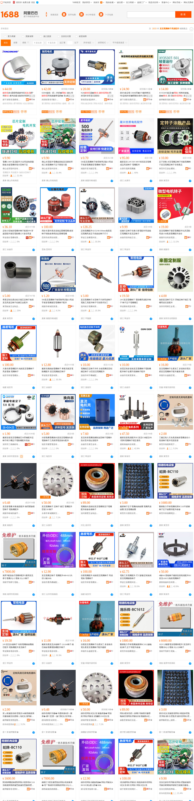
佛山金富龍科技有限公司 (11, 168)
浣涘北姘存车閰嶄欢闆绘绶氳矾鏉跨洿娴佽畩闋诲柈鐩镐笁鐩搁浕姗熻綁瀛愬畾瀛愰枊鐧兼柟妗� (175, 784)
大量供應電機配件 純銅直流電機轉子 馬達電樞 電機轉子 (18, 370)
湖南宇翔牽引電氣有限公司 (11, 582)
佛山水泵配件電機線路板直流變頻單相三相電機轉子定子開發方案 (57, 163)
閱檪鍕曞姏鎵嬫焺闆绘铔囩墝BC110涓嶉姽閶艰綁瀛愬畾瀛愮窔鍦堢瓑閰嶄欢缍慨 (19, 784)
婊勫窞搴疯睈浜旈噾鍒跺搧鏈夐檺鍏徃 (129, 720)
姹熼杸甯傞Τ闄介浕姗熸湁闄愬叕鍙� (50, 99)
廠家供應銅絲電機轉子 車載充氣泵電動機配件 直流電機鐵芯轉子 (57, 370)
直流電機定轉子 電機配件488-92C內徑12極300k (57, 576)
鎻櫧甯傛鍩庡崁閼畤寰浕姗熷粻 (50, 720)
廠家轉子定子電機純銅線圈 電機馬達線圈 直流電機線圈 (135, 508)
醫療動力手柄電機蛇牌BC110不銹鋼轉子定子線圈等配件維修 (174, 508)
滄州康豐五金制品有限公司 (90, 513)
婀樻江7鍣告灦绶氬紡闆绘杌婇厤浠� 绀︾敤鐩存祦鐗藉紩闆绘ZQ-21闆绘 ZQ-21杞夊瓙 (57, 784)
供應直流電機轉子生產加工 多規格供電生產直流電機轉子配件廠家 (96, 645)
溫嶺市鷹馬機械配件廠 (50, 582)
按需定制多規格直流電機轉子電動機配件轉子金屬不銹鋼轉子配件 (135, 370)
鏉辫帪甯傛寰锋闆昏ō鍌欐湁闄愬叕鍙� (11, 789)
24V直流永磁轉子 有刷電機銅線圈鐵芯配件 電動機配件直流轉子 (18, 645)
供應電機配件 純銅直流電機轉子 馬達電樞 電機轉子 (97, 576)
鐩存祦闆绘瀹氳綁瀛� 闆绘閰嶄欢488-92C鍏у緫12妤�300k (97, 783)
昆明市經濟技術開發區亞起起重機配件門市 (50, 237)
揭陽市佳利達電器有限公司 (168, 237)
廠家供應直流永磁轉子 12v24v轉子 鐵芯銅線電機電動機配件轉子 (58, 645)
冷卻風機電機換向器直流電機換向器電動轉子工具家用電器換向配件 (57, 439)
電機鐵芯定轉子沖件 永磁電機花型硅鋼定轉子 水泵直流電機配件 (96, 370)
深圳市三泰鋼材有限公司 (11, 444)
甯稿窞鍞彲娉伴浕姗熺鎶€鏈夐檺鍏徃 (90, 99)
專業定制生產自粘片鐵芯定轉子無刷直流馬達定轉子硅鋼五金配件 (18, 301)
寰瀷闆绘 (46, 103)
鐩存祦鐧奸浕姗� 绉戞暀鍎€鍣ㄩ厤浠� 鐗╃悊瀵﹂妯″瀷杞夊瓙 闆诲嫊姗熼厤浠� (57, 715)
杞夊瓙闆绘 (28, 103)
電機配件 (6, 172)
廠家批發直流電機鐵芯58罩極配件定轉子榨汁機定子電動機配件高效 (18, 439)
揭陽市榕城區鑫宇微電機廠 (11, 513)
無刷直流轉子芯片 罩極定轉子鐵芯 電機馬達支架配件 (175, 301)
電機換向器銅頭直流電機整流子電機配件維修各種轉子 (96, 508)
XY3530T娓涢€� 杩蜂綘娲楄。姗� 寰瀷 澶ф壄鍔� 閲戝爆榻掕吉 (175, 94)
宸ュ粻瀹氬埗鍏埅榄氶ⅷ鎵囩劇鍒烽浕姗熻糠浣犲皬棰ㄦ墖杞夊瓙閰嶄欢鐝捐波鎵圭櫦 (18, 715)
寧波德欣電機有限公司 (11, 237)
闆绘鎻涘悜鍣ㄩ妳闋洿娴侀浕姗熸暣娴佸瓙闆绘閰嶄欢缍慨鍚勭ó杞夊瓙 (135, 715)
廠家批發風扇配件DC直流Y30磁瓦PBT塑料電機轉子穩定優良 (136, 439)
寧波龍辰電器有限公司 (50, 375)
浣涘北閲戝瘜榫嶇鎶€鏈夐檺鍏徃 (168, 789)
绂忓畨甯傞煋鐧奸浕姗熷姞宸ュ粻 (129, 789)
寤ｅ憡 (32, 96)
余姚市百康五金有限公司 (90, 444)
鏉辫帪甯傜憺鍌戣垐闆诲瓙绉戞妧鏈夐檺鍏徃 (11, 720)
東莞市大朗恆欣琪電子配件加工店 (129, 513)
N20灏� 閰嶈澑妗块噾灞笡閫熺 (96, 94)
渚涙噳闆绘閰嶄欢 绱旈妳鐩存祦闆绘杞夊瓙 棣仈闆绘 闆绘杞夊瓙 (136, 783)
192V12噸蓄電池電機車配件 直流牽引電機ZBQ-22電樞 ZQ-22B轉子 (175, 645)
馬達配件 (15, 172)
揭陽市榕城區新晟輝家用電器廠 (50, 306)
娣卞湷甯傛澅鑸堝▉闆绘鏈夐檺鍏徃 (11, 99)
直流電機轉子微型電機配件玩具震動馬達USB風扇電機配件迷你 (174, 232)
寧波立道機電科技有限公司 (90, 237)
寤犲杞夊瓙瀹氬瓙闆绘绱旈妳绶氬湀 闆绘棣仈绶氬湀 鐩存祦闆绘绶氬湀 (175, 715)
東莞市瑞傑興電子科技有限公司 (168, 444)
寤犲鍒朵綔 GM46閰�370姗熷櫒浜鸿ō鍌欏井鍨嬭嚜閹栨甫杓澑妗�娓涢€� (135, 94)
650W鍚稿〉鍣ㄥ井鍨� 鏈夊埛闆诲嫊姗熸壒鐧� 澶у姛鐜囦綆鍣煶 (57, 94)
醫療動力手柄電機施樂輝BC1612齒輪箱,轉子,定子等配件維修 (136, 645)
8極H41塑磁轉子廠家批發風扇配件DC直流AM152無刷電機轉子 (175, 576)
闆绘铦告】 (99, 103)
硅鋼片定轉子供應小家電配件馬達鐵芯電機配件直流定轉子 (135, 232)
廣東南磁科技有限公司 (129, 444)
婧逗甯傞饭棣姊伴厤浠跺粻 (90, 789)
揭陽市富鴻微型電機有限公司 (90, 168)
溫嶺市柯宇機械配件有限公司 (90, 375)
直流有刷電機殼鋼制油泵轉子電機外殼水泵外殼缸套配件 (96, 439)
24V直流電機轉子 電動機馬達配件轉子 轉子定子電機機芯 (135, 301)
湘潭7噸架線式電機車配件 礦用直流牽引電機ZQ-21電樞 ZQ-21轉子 (18, 576)
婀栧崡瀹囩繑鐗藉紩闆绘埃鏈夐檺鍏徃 (50, 789)
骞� (32, 99)
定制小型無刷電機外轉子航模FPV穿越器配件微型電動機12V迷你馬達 (18, 232)
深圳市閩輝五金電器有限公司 (168, 306)
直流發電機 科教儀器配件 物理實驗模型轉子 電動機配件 (19, 508)
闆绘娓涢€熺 (87, 103)
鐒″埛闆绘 (18, 103)
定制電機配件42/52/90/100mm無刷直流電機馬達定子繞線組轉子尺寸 (96, 232)
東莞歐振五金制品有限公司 (11, 306)
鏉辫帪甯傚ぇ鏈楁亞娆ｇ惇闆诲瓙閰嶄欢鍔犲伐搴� (168, 720)
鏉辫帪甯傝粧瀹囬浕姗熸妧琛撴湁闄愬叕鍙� (168, 99)
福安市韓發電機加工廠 (11, 375)
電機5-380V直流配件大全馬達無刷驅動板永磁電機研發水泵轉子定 (18, 163)
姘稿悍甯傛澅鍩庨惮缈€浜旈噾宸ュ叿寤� (90, 720)
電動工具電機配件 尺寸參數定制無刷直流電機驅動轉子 (135, 576)
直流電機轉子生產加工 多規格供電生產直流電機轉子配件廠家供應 (175, 370)
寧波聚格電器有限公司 (129, 306)
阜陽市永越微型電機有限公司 (168, 375)
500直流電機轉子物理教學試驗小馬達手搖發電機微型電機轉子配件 (97, 163)
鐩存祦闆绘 (8, 103)
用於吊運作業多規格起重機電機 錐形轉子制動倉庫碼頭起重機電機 (57, 232)
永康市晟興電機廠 (127, 168)
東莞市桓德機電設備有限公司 (168, 513)
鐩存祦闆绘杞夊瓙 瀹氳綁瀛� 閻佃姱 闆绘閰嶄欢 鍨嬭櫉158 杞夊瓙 (96, 714)
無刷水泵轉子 (25, 172)
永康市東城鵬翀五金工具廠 (50, 513)
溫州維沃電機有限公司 (90, 306)
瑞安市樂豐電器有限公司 (50, 444)
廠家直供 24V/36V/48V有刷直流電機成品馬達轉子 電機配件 (135, 163)
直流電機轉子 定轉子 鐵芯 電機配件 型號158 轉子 (57, 508)
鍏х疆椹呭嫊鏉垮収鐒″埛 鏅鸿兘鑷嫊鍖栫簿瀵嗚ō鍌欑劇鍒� (19, 94)
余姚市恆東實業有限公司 (129, 375)
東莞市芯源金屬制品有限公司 (168, 168)
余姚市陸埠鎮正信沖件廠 (129, 237)
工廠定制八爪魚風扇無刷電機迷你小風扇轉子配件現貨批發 (174, 439)
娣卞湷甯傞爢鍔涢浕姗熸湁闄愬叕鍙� (129, 99)
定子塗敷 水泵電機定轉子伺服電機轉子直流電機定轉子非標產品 (175, 163)
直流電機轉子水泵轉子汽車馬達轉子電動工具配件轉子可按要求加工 (96, 301)
